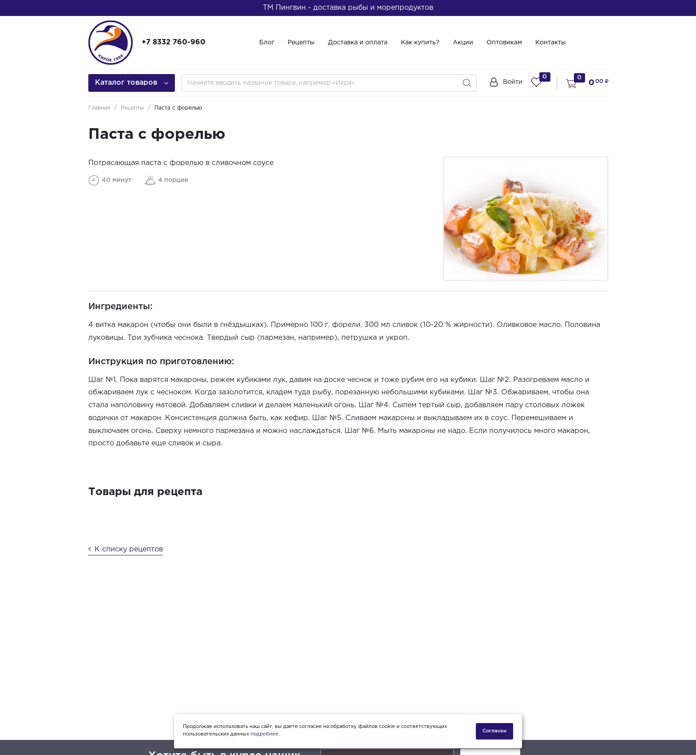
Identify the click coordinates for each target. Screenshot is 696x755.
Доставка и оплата (358, 42)
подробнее (264, 734)
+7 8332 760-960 (174, 42)
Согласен (494, 731)
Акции (463, 42)
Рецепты (301, 42)
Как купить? (420, 42)
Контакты (550, 42)
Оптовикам (504, 42)
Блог (266, 42)
